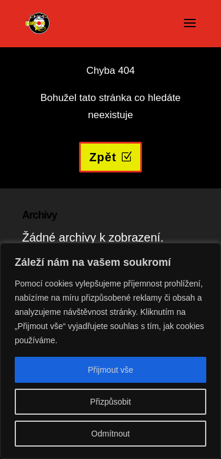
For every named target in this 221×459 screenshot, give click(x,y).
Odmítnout (110, 433)
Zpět (102, 157)
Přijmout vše (110, 370)
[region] (110, 351)
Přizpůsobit (110, 401)
